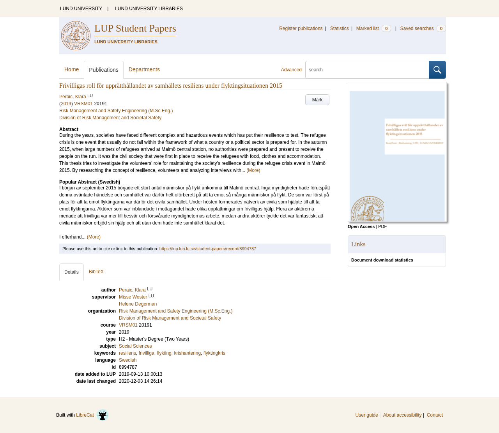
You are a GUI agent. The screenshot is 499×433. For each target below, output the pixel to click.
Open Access (361, 226)
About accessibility (402, 415)
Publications (104, 70)
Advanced (291, 69)
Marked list (373, 28)
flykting (164, 353)
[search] (367, 70)
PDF (382, 226)
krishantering (187, 353)
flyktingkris (214, 353)
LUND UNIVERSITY (81, 8)
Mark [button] (317, 100)
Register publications (300, 28)
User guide (367, 415)
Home (71, 69)
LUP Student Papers (135, 28)
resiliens (127, 353)
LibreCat (92, 415)
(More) (253, 170)
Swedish (127, 360)
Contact (435, 415)
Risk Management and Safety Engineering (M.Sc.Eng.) (116, 110)
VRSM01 (83, 103)
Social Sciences (135, 346)
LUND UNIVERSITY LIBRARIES (149, 8)
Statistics (339, 28)
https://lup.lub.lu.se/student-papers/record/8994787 (207, 248)
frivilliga (146, 353)
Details (71, 272)
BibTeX (96, 271)
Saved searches (423, 28)
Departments (144, 69)
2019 (66, 103)
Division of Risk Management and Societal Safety (110, 117)
